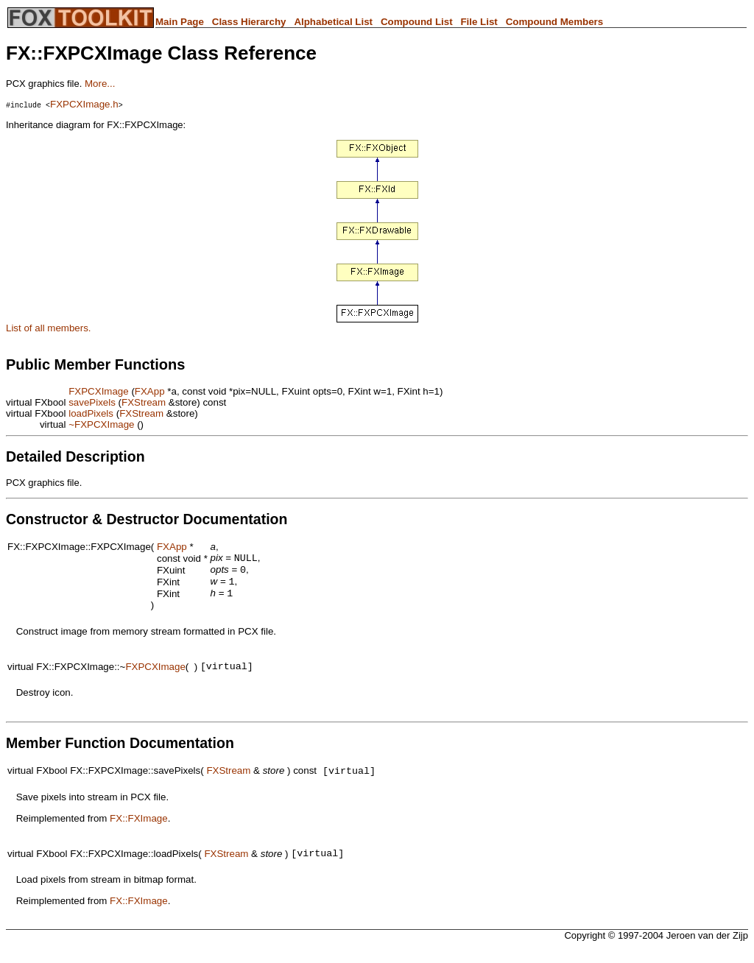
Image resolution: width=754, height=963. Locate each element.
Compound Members (555, 21)
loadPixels (90, 413)
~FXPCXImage (101, 424)
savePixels (92, 402)
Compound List (417, 21)
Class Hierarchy (249, 21)
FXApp (150, 391)
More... (100, 83)
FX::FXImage (139, 827)
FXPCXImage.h (84, 104)
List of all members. (48, 328)
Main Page (179, 21)
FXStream (143, 402)
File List (478, 21)
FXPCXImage (98, 391)
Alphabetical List (333, 21)
